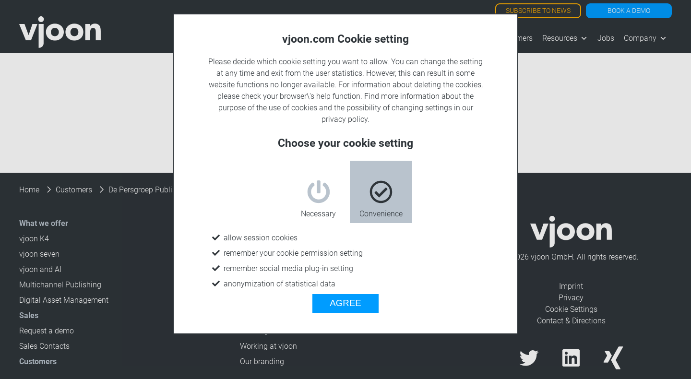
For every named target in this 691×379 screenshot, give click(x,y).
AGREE (345, 303)
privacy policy (345, 119)
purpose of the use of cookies (267, 107)
